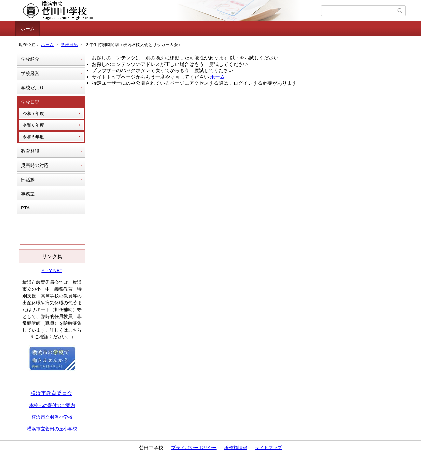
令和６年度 (33, 125)
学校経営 (30, 73)
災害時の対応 (34, 165)
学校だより (32, 87)
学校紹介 (30, 59)
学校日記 (69, 44)
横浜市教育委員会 (51, 393)
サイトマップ (268, 447)
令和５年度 (33, 136)
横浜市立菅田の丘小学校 (52, 428)
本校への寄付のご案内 (52, 405)
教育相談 (30, 151)
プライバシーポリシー (194, 447)
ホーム (27, 28)
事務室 (28, 193)
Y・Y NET (51, 270)
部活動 (28, 179)
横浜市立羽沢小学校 (52, 417)
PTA (25, 207)
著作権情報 (235, 447)
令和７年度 (33, 113)
